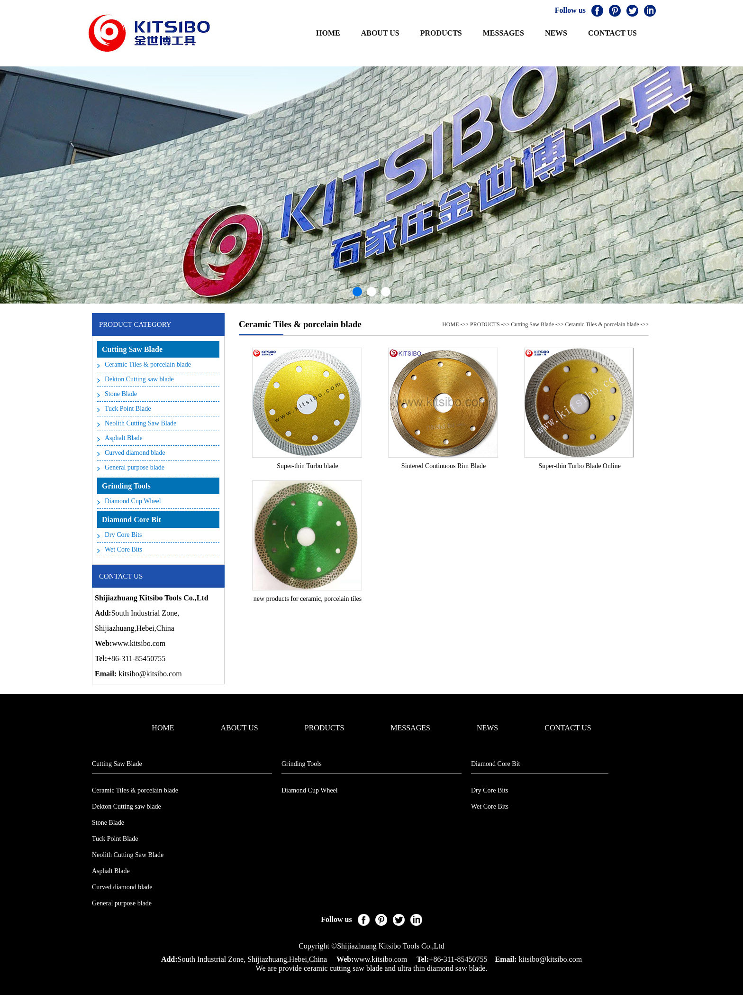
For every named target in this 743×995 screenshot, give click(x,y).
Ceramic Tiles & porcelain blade (148, 364)
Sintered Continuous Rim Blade (443, 466)
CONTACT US (612, 33)
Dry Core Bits (123, 534)
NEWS (556, 33)
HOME (328, 33)
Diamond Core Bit (131, 520)
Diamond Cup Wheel (133, 501)
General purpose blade (134, 467)
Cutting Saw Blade (132, 349)
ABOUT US (380, 33)
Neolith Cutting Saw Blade (140, 423)
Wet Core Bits (123, 549)
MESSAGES (503, 33)
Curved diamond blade (135, 452)
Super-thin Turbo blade (307, 466)
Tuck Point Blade (128, 408)
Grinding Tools (126, 486)
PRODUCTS (441, 33)
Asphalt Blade (124, 438)
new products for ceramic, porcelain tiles (308, 598)
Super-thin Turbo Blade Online (579, 466)
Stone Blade (121, 393)
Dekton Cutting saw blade (139, 379)
